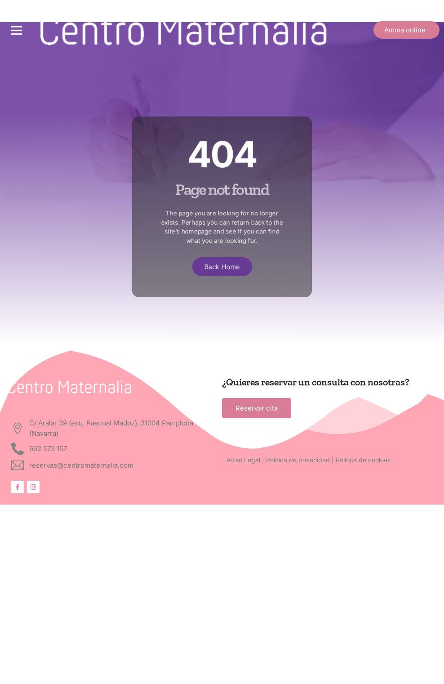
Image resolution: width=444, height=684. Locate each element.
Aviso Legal (243, 460)
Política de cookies (363, 460)
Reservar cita (256, 408)
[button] (16, 30)
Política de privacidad (298, 460)
